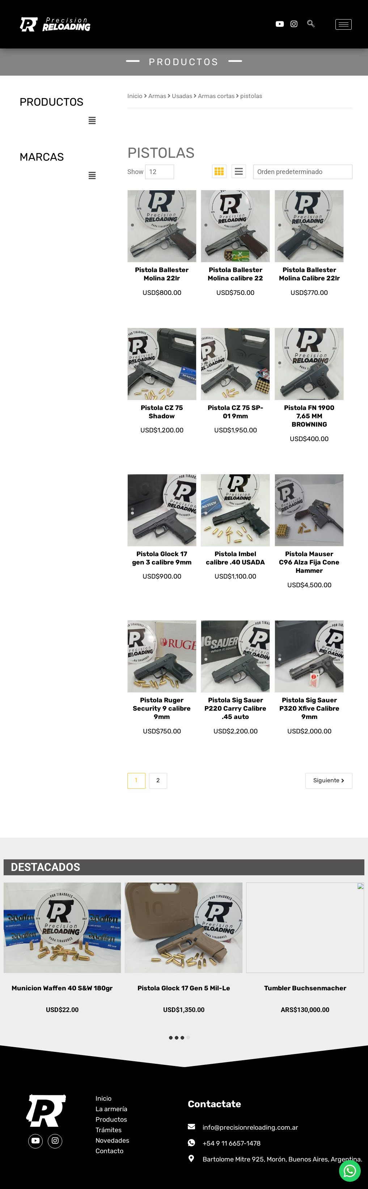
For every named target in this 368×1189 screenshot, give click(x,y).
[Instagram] (293, 24)
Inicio (135, 96)
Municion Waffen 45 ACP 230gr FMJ (62, 988)
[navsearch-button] (311, 24)
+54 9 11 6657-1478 (232, 1143)
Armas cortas (216, 96)
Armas (157, 96)
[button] (92, 120)
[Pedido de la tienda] (302, 172)
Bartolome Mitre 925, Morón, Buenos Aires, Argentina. (283, 1159)
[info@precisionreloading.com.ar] (191, 1126)
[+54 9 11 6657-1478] (191, 1142)
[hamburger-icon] (343, 24)
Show (135, 171)
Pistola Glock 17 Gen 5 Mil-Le (305, 988)
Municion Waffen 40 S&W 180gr (184, 988)
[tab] (188, 1037)
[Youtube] (279, 24)
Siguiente (326, 780)
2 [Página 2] (158, 780)
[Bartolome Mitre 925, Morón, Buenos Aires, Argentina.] (191, 1158)
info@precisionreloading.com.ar (250, 1127)
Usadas (182, 96)
